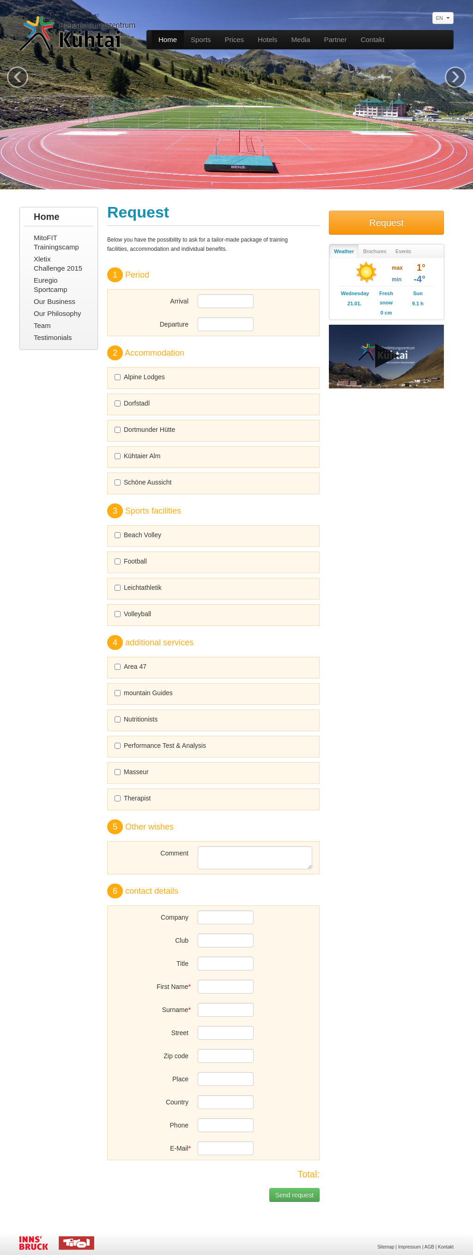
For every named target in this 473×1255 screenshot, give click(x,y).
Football (131, 561)
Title (182, 963)
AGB (429, 1246)
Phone (179, 1125)
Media (300, 39)
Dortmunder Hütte (145, 429)
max (397, 268)
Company (174, 917)
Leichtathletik (138, 587)
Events (403, 251)
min (396, 279)
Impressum (409, 1246)
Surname (175, 1009)
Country (177, 1102)
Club (181, 940)
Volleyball (133, 614)
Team (42, 325)
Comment (174, 853)
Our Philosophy (57, 313)
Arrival (179, 301)
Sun (418, 293)
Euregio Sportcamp (50, 284)
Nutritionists (136, 719)
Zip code (176, 1056)
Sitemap (385, 1246)
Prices (234, 39)
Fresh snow (386, 298)
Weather (344, 251)
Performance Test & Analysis (160, 745)
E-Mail (179, 1148)
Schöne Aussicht (143, 482)
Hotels (268, 39)
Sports (201, 39)
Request (386, 223)
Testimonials (53, 337)
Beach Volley (138, 535)
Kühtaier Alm (137, 456)
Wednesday (354, 293)
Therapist (133, 798)
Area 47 (130, 666)
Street (179, 1033)
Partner (335, 39)
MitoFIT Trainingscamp (56, 242)
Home (167, 39)
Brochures (374, 251)
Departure (174, 324)
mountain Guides (144, 693)
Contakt (373, 39)
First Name (172, 986)
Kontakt (446, 1246)
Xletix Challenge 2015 (58, 263)
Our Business (54, 301)
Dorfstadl (132, 403)
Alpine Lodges (140, 377)
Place (180, 1079)
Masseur (132, 772)
